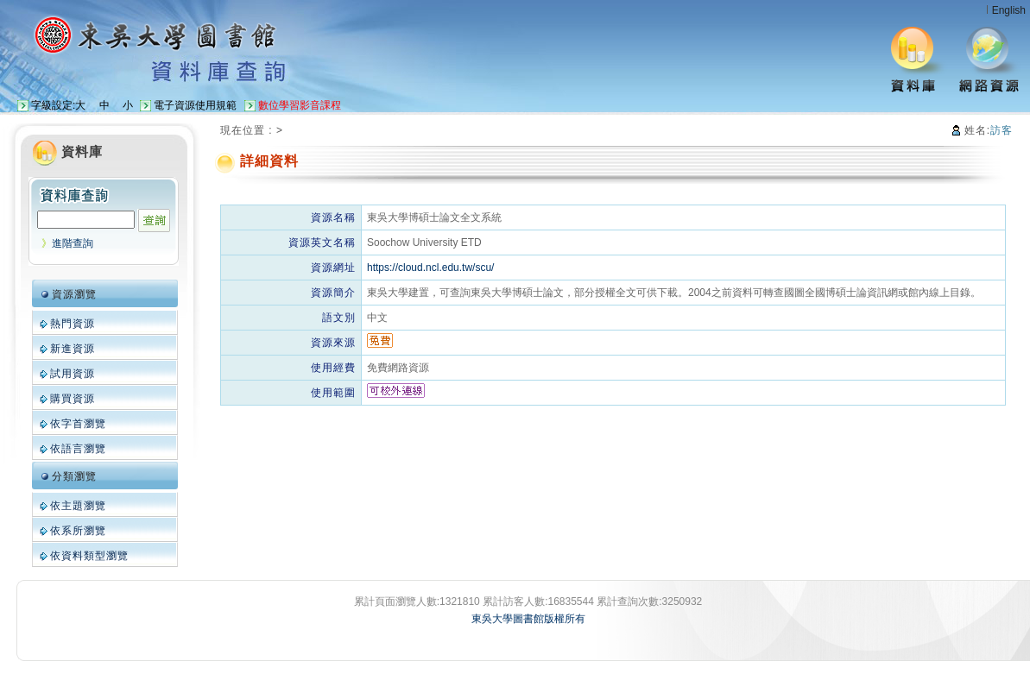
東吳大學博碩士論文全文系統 (434, 217)
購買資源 (72, 399)
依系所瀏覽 (78, 531)
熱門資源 (72, 324)
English (1009, 10)
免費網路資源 (398, 368)
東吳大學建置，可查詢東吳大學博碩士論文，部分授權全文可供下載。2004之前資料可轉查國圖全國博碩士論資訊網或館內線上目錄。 (674, 293)
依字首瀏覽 (78, 424)
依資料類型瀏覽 (89, 556)
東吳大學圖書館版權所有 (528, 619)
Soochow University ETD (424, 242)
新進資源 (72, 349)
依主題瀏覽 (78, 506)
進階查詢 (72, 243)
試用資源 (72, 374)
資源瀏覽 (74, 294)
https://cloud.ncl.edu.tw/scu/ (430, 267)
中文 (377, 318)
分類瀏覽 (74, 476)
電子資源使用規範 (195, 105)
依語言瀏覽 (78, 449)
